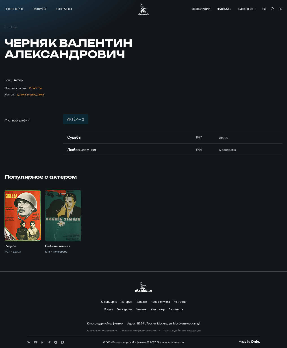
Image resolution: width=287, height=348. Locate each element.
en (280, 9)
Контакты (64, 9)
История (126, 301)
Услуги (40, 9)
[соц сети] (29, 342)
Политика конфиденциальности (140, 330)
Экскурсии (201, 9)
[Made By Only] (249, 342)
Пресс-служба (160, 301)
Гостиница (176, 309)
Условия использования (102, 330)
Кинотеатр (247, 9)
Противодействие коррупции (182, 330)
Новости (141, 301)
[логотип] (143, 9)
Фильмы (224, 9)
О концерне (14, 9)
